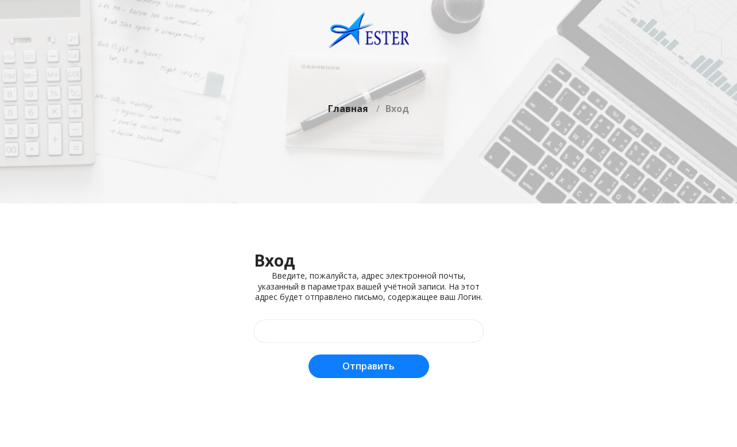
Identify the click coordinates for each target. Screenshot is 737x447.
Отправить (368, 366)
